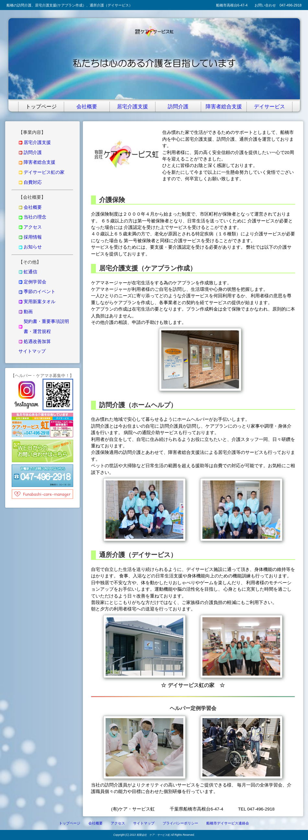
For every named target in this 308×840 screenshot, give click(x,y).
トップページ (41, 105)
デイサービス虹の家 (44, 172)
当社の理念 (35, 217)
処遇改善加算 (37, 341)
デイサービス (269, 105)
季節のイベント (39, 291)
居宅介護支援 (132, 105)
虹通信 (30, 271)
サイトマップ (32, 351)
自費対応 (33, 182)
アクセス (33, 227)
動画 (28, 311)
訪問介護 (178, 105)
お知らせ (33, 246)
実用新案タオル (39, 301)
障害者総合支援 (224, 105)
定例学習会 (35, 281)
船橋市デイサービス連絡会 (227, 823)
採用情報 (33, 237)
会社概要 (87, 105)
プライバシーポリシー (180, 823)
